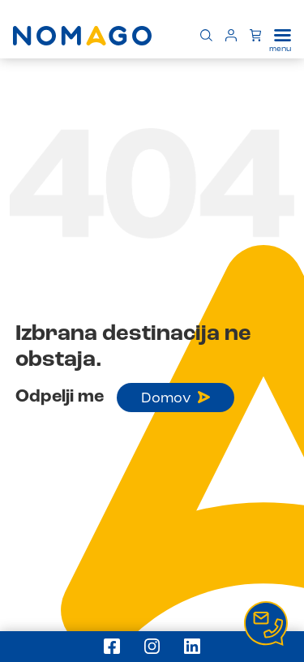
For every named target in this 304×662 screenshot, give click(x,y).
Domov (175, 398)
